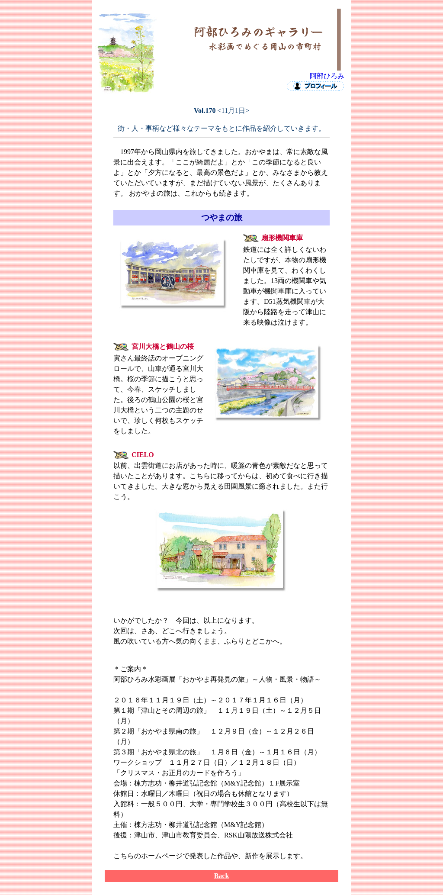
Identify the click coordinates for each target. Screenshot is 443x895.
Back (221, 875)
